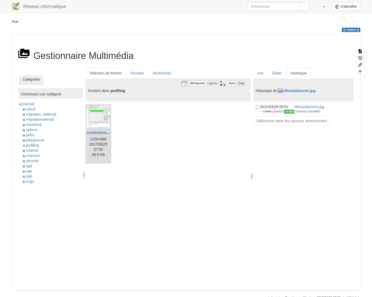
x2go (30, 181)
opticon (32, 130)
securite (32, 161)
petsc (30, 135)
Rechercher (162, 73)
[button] (321, 6)
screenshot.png (100, 133)
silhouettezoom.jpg (299, 91)
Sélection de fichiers (106, 73)
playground (35, 140)
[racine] (28, 104)
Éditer (277, 73)
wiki (29, 176)
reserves (33, 156)
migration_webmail (41, 114)
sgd (29, 166)
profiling (32, 145)
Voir (260, 73)
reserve (32, 150)
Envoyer (137, 73)
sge (29, 171)
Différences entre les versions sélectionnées (292, 121)
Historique (298, 73)
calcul (30, 109)
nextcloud (34, 125)
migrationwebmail (40, 119)
